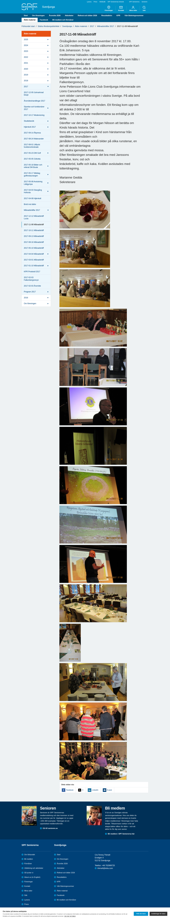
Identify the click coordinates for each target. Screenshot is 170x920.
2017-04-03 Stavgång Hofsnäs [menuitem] (33, 191)
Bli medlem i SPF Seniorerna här (121, 834)
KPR (118, 15)
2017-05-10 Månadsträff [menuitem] (34, 248)
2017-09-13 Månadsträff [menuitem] (34, 236)
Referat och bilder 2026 (87, 15)
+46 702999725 (108, 865)
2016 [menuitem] (26, 298)
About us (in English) (32, 877)
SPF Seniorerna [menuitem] (134, 2)
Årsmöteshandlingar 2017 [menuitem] (34, 101)
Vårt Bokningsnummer (134, 15)
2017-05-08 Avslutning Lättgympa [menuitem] (33, 182)
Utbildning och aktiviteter (33, 868)
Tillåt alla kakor (141, 913)
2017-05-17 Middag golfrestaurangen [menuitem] (32, 174)
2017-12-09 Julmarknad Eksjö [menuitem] (34, 93)
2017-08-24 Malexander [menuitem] (34, 139)
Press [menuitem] (95, 2)
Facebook (44, 20)
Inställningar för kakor (158, 913)
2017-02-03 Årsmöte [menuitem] (32, 286)
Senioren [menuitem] (144, 2)
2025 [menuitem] (26, 39)
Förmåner (28, 863)
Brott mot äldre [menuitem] (30, 204)
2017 (92, 26)
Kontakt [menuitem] (121, 8)
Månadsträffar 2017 (105, 26)
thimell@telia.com (105, 868)
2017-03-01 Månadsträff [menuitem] (34, 260)
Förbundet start (28, 26)
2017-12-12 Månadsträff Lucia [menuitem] (34, 217)
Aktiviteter (69, 15)
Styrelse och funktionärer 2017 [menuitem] (34, 108)
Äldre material (29, 20)
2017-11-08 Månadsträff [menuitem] (34, 224)
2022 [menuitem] (26, 57)
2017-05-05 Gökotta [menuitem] (32, 159)
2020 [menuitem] (26, 69)
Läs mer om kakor (70, 916)
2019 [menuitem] (26, 75)
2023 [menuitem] (26, 51)
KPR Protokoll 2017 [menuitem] (32, 271)
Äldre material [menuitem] (30, 34)
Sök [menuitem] (144, 8)
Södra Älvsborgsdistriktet (48, 26)
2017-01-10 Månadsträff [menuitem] (34, 266)
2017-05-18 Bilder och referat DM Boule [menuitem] (33, 166)
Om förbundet (29, 855)
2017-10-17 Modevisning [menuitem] (34, 115)
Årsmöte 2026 (54, 15)
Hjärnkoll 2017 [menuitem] (30, 127)
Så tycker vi (28, 873)
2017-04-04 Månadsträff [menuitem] (34, 254)
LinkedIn (95, 790)
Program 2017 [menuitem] (30, 292)
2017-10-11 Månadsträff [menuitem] (34, 230)
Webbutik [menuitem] (102, 2)
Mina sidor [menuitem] (133, 8)
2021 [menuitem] (26, 63)
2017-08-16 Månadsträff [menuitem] (34, 242)
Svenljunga (67, 26)
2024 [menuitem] (26, 45)
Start (26, 15)
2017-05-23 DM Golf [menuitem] (32, 153)
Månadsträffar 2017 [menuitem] (32, 210)
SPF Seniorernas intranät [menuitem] (116, 2)
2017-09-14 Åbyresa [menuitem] (32, 133)
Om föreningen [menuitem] (30, 303)
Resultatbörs (106, 15)
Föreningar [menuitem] (109, 8)
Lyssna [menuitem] (89, 2)
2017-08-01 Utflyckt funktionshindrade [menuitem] (32, 145)
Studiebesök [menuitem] (29, 121)
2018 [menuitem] (26, 81)
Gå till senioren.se (50, 828)
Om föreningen (38, 15)
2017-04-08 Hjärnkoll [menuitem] (32, 198)
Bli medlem (28, 859)
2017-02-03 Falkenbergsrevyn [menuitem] (31, 278)
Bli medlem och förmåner (63, 20)
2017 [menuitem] (26, 86)
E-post (109, 790)
